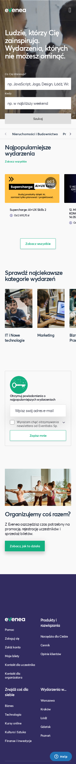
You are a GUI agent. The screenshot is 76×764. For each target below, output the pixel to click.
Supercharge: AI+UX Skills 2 (28, 209)
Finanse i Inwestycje (18, 741)
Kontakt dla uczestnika (20, 665)
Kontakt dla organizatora (13, 675)
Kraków (46, 709)
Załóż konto (13, 647)
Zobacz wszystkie (16, 161)
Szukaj (38, 118)
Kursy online (13, 723)
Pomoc (9, 630)
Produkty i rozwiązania (50, 622)
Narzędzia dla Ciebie (54, 636)
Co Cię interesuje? (15, 74)
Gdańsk (46, 727)
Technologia (13, 714)
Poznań (45, 735)
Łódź (44, 718)
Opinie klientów (51, 654)
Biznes (9, 706)
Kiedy (8, 93)
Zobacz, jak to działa (25, 546)
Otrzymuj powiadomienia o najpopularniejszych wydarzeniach (32, 397)
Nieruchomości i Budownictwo (35, 134)
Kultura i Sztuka (15, 732)
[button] (7, 134)
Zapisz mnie (38, 435)
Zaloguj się (12, 638)
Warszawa (48, 700)
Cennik (45, 645)
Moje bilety (12, 656)
